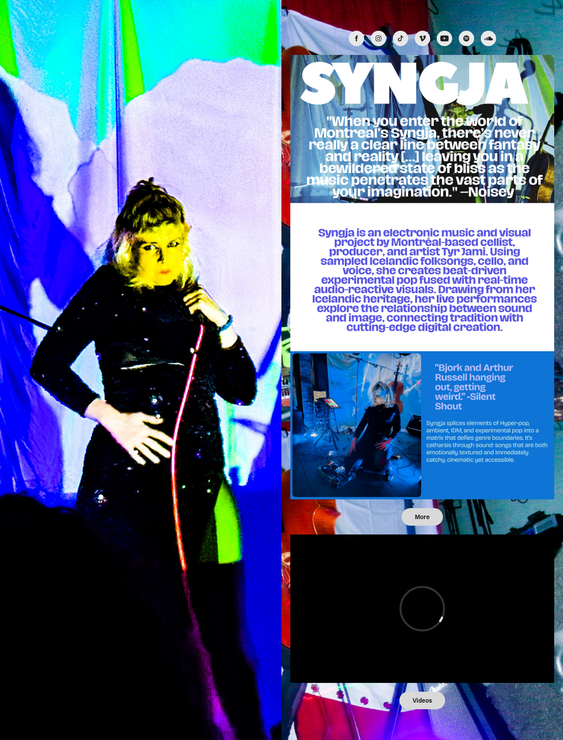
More (422, 517)
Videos (422, 700)
